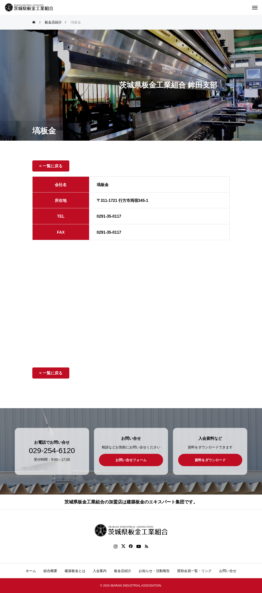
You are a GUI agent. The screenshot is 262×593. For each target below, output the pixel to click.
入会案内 (100, 571)
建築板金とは (75, 571)
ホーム (31, 571)
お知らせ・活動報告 (154, 571)
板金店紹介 (122, 571)
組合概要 (50, 571)
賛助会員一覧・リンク (194, 571)
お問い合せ (227, 571)
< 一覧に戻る (50, 166)
